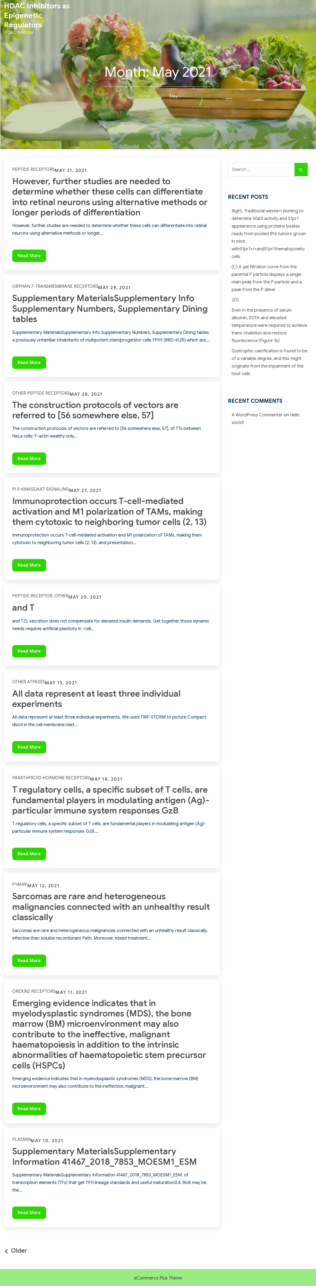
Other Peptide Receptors (41, 393)
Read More (31, 257)
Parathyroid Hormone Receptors (51, 778)
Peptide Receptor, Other (40, 596)
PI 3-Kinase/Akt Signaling (40, 489)
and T (23, 607)
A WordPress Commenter (257, 415)
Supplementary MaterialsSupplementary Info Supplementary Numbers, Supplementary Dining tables (110, 308)
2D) (235, 300)
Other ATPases (28, 682)
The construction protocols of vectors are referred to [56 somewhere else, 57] (95, 410)
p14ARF (19, 884)
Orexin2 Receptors (34, 991)
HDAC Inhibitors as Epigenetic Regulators (37, 15)
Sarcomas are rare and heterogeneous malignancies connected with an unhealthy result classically (111, 907)
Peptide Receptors (33, 169)
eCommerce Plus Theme (158, 1278)
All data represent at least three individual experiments (96, 698)
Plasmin (21, 1139)
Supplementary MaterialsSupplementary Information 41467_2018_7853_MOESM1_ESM (104, 1156)
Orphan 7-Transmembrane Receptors (55, 286)
